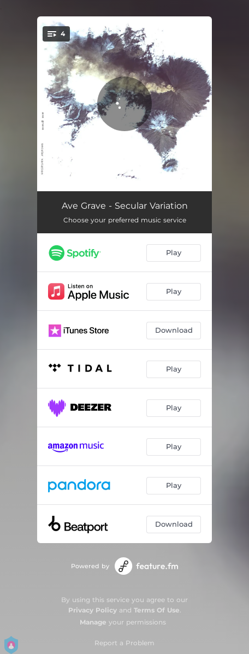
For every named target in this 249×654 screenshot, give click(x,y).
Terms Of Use (157, 610)
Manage (93, 622)
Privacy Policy (92, 610)
